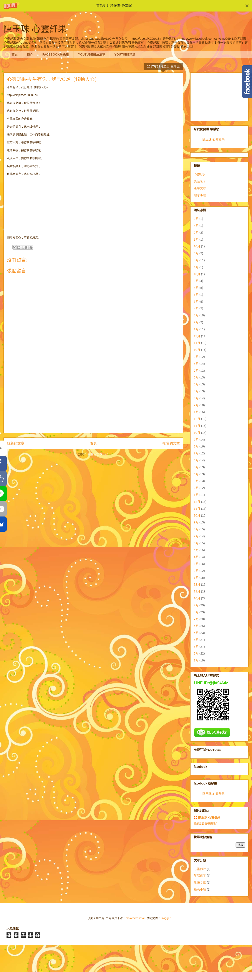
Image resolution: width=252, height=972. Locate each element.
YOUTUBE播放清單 (91, 54)
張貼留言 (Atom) (98, 454)
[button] (126, 6)
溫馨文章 (200, 188)
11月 (197, 343)
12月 (197, 336)
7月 (196, 370)
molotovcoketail (135, 918)
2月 (196, 218)
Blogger (165, 918)
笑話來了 (200, 181)
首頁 (15, 54)
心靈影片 (200, 174)
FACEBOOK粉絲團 (55, 54)
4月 (196, 225)
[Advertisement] (219, 96)
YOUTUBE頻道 (124, 54)
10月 (197, 246)
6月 (196, 253)
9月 (196, 281)
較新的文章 (15, 443)
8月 (196, 287)
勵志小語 (200, 195)
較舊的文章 (171, 443)
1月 (196, 239)
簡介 (30, 54)
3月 (196, 315)
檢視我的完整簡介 (206, 823)
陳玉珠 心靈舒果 (213, 139)
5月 (196, 260)
